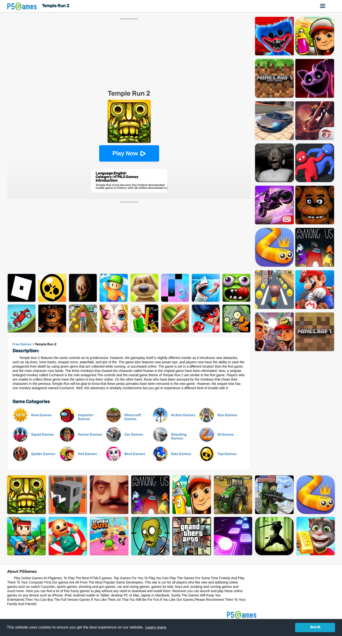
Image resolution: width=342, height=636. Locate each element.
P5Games (22, 6)
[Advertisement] (129, 53)
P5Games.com (242, 614)
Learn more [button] (155, 627)
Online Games (323, 6)
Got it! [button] (315, 627)
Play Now (125, 153)
